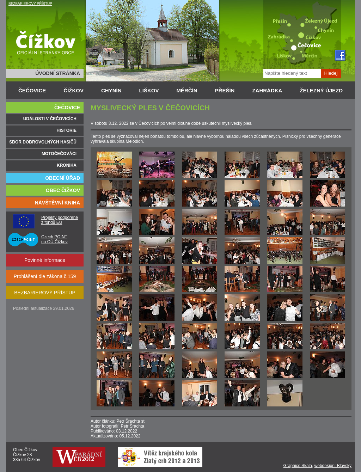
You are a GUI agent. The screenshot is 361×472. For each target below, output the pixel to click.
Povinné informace (44, 260)
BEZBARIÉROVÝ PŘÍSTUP (30, 4)
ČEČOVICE (32, 90)
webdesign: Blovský (332, 465)
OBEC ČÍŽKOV (63, 190)
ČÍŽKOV (73, 90)
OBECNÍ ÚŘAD (62, 178)
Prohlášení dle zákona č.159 (45, 276)
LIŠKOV (149, 90)
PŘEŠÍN (225, 90)
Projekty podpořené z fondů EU (59, 220)
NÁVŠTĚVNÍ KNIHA (57, 203)
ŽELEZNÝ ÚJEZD (321, 90)
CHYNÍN (111, 90)
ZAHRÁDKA (267, 90)
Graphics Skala (297, 465)
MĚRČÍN (186, 90)
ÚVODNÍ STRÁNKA (57, 73)
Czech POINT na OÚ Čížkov (54, 239)
